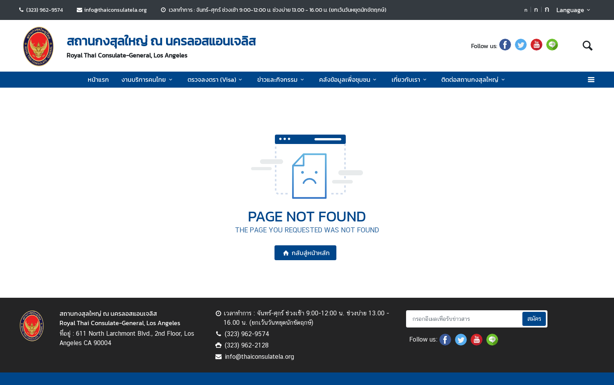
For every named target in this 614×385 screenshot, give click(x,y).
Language (574, 9)
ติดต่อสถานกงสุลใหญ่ (474, 79)
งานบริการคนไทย (148, 79)
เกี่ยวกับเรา (410, 79)
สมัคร (534, 318)
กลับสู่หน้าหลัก (305, 252)
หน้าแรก (98, 79)
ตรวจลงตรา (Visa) (216, 79)
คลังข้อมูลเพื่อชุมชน (349, 79)
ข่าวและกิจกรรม (281, 79)
